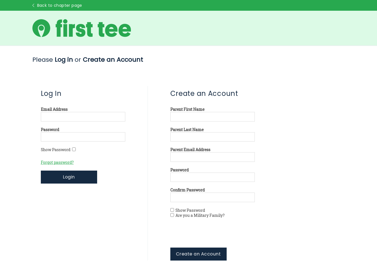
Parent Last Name (187, 129)
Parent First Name (187, 109)
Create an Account (198, 254)
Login (69, 177)
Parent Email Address (190, 149)
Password (50, 129)
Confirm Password (187, 190)
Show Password (58, 149)
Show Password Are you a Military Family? (197, 213)
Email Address (54, 109)
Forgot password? (57, 162)
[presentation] (213, 237)
